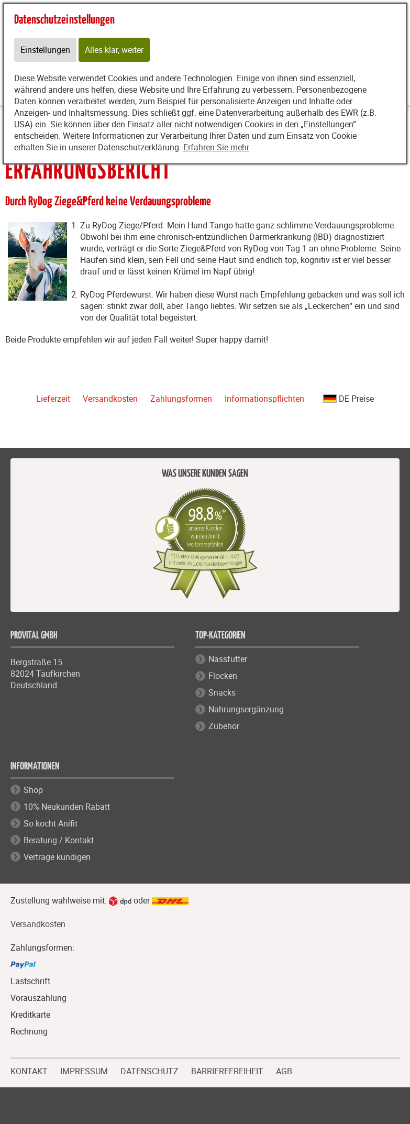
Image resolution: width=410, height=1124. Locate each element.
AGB (284, 1071)
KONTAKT (29, 1070)
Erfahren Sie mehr (216, 147)
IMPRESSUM (84, 1070)
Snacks (222, 692)
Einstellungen (45, 50)
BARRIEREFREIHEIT (227, 1070)
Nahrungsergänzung (246, 709)
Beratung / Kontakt (59, 840)
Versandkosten (110, 398)
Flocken (222, 675)
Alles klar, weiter (114, 50)
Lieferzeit (53, 398)
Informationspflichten (264, 398)
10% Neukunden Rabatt (67, 806)
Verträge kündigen (57, 857)
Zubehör (223, 726)
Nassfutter (227, 659)
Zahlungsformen (181, 398)
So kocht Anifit (50, 823)
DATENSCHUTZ (149, 1070)
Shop (33, 790)
